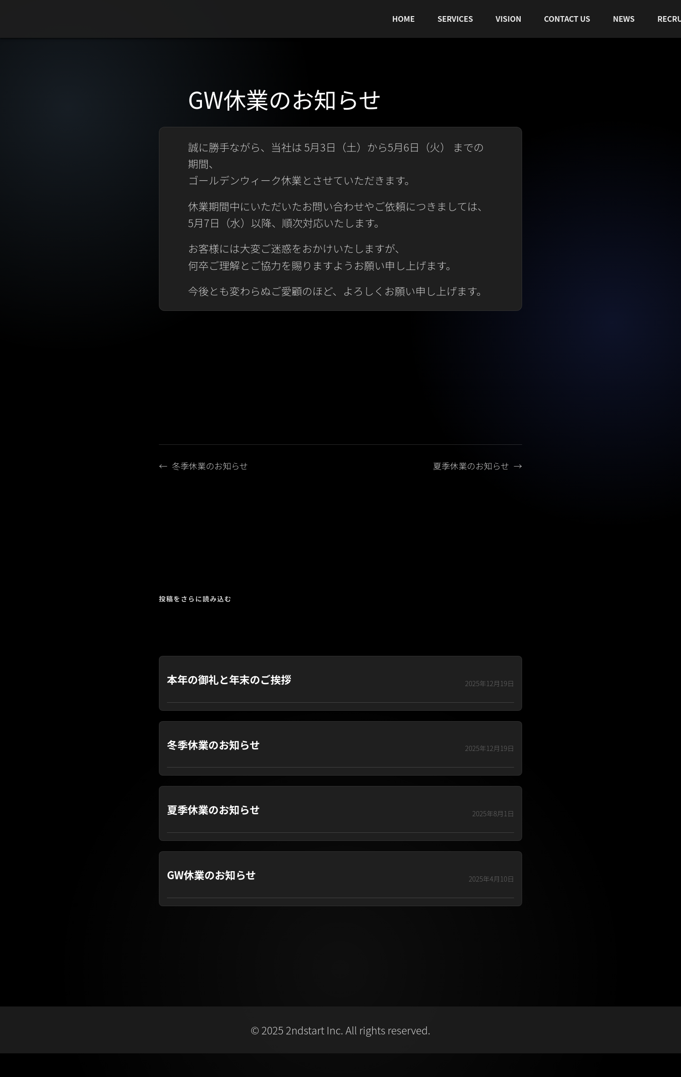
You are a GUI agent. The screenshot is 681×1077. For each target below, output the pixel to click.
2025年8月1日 (493, 813)
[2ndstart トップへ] (111, 18)
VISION (508, 18)
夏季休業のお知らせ (471, 465)
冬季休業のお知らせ (210, 465)
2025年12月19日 (489, 683)
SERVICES (455, 18)
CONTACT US (567, 18)
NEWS (624, 18)
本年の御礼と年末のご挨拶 (229, 679)
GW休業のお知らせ (211, 875)
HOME (403, 18)
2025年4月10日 (491, 878)
